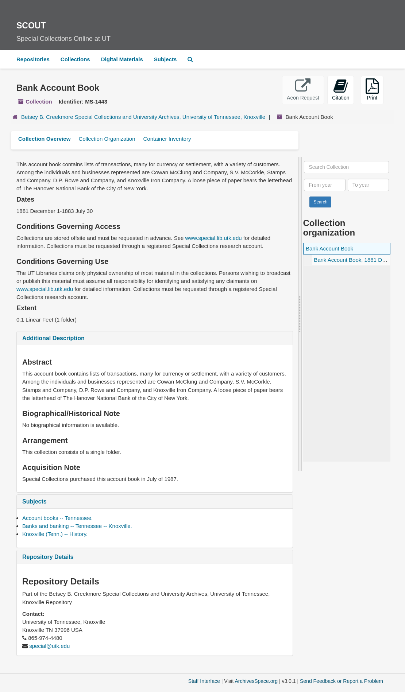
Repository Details (47, 557)
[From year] (324, 185)
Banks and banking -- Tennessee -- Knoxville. (77, 526)
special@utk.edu (49, 646)
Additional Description (53, 338)
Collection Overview (44, 139)
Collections (75, 59)
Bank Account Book (329, 248)
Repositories (33, 59)
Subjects (165, 59)
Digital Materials (122, 59)
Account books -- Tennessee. (57, 518)
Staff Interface (204, 681)
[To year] (368, 185)
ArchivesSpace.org (256, 681)
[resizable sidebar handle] (300, 314)
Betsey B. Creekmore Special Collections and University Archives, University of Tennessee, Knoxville (143, 117)
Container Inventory (167, 139)
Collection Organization (106, 139)
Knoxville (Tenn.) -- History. (55, 534)
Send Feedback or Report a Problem (341, 681)
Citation (340, 89)
